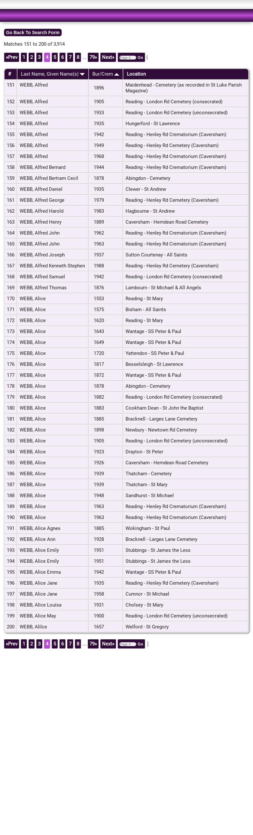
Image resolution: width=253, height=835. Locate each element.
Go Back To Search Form (33, 32)
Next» (108, 57)
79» (93, 57)
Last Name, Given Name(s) (53, 74)
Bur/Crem (105, 74)
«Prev (11, 57)
